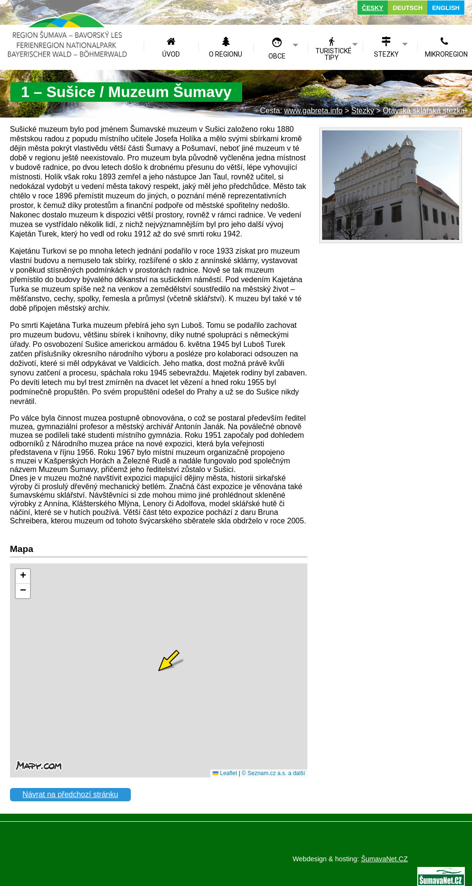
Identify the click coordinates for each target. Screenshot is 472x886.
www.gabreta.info (313, 111)
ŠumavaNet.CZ (384, 859)
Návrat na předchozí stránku (70, 794)
